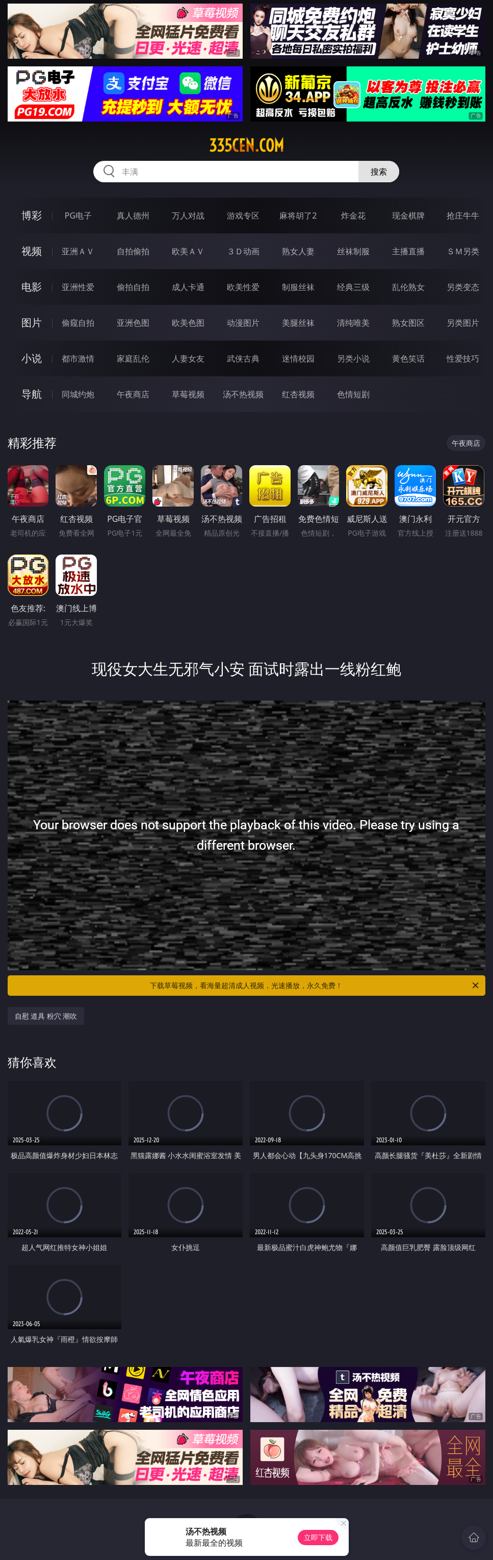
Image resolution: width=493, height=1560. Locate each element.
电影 (31, 287)
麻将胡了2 (298, 215)
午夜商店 (133, 394)
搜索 (379, 171)
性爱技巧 (463, 358)
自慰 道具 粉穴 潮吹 (46, 1016)
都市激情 (78, 358)
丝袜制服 (353, 251)
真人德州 (133, 215)
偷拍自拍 (133, 287)
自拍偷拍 (133, 251)
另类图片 (463, 322)
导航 (31, 394)
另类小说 (353, 358)
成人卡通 (188, 287)
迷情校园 (298, 358)
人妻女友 (188, 358)
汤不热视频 (243, 394)
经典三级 (353, 287)
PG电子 (78, 215)
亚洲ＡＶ (78, 251)
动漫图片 (243, 322)
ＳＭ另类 (463, 251)
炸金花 (353, 215)
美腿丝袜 (298, 322)
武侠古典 (243, 358)
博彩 (31, 215)
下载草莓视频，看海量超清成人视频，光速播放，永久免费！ (315, 985)
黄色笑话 (408, 358)
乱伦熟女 (408, 287)
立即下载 (318, 1537)
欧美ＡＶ (188, 251)
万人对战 (188, 215)
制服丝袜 (298, 287)
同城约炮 (78, 394)
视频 (31, 251)
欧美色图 (188, 322)
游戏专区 (243, 215)
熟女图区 (408, 322)
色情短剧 (353, 394)
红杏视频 (298, 394)
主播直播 (408, 251)
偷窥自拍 (78, 322)
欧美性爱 (243, 287)
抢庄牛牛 (463, 215)
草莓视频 (188, 394)
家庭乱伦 (133, 358)
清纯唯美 (353, 322)
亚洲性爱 (78, 287)
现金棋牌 (408, 215)
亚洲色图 (133, 322)
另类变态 (463, 287)
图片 (31, 322)
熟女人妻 (298, 251)
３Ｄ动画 (243, 251)
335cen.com (246, 145)
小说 (31, 358)
